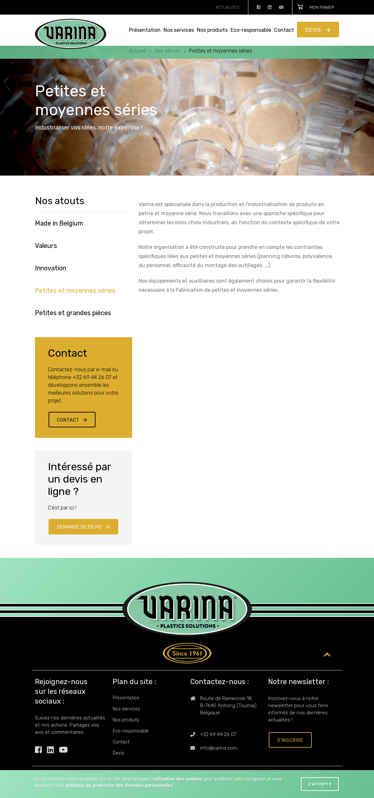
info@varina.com (218, 748)
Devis (314, 30)
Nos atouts (168, 51)
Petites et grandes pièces (73, 313)
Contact (284, 30)
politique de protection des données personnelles (119, 785)
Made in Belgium (59, 223)
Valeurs (46, 246)
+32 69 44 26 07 (218, 734)
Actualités (227, 7)
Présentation (145, 30)
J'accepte (320, 784)
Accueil (138, 51)
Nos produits (212, 30)
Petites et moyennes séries (220, 51)
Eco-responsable (251, 30)
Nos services (179, 30)
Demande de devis (79, 527)
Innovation (50, 268)
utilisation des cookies (177, 778)
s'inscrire (290, 740)
